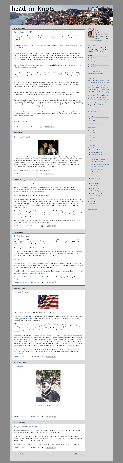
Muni (103, 93)
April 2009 (94, 188)
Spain (99, 103)
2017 (91, 130)
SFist (89, 118)
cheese (108, 82)
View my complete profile (95, 40)
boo (94, 82)
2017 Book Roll (92, 57)
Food (108, 87)
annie (21, 126)
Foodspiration (91, 114)
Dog (93, 85)
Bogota (90, 82)
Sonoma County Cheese (103, 101)
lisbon (98, 91)
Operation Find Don (26, 318)
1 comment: (34, 173)
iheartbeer (90, 89)
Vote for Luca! (19, 367)
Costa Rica (105, 84)
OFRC (104, 97)
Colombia (98, 84)
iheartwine (96, 89)
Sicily (96, 101)
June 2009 (94, 183)
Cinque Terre (91, 84)
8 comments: (34, 126)
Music (107, 93)
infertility (102, 89)
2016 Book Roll (92, 59)
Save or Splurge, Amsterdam (68, 45)
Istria (89, 91)
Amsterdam (96, 80)
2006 (91, 204)
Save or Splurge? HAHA (23, 32)
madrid (102, 91)
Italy (93, 91)
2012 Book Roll (92, 62)
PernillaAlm (91, 116)
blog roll (107, 80)
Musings (91, 95)
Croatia (89, 85)
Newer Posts (19, 454)
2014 (91, 135)
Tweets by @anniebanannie (95, 73)
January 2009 (95, 196)
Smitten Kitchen (92, 121)
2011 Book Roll (92, 64)
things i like (92, 105)
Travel (101, 105)
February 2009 (95, 193)
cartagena (102, 82)
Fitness (97, 87)
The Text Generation (21, 236)
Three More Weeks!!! (22, 137)
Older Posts (78, 454)
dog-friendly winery (99, 85)
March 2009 (94, 191)
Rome (103, 99)
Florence (103, 87)
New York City (97, 97)
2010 (91, 145)
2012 (91, 140)
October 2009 (95, 154)
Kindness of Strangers (22, 292)
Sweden (107, 103)
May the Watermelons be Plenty (25, 184)
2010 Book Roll (92, 66)
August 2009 (95, 178)
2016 (91, 133)
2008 (91, 199)
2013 (91, 137)
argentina (102, 80)
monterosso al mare (94, 93)
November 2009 (95, 152)
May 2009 (94, 186)
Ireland (107, 89)
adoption (90, 80)
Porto (95, 99)
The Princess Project (94, 123)
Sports (103, 103)
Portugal (99, 99)
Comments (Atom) (26, 458)
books (97, 82)
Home (49, 454)
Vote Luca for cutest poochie (48, 405)
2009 (91, 147)
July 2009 (94, 181)
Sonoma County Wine (92, 102)
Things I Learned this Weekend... (26, 427)
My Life (101, 95)
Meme (107, 91)
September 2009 (96, 157)
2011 (91, 142)
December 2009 (96, 149)
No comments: (35, 226)
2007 (91, 201)
